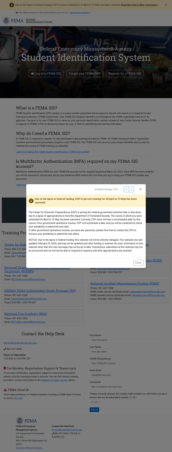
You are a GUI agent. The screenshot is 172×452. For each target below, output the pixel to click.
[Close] (140, 189)
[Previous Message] (126, 189)
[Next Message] (131, 189)
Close (138, 262)
